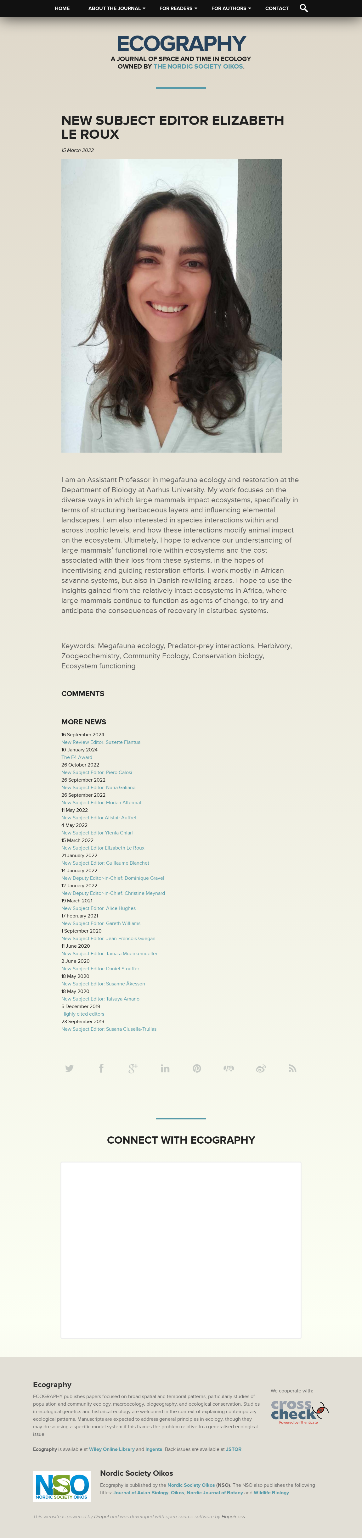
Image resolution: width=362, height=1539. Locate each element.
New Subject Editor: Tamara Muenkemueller (109, 954)
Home (62, 8)
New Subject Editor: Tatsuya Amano (100, 999)
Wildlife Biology (271, 1494)
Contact (277, 8)
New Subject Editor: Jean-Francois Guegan (108, 938)
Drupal (101, 1517)
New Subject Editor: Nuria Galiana (98, 787)
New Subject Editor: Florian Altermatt (102, 803)
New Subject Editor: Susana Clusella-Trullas (108, 1029)
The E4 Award (76, 757)
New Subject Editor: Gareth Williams (100, 923)
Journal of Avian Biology (140, 1494)
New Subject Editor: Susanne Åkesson (103, 984)
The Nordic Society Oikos (198, 66)
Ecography (181, 44)
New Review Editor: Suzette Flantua (100, 742)
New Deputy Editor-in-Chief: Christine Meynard (113, 893)
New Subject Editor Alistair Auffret (99, 818)
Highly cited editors (82, 1014)
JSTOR (233, 1450)
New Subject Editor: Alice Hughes (98, 908)
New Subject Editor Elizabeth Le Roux (102, 848)
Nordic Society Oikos (191, 1486)
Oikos (177, 1494)
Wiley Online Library (112, 1450)
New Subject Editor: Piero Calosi (96, 772)
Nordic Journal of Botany (215, 1494)
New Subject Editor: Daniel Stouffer (100, 969)
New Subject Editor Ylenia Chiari (97, 833)
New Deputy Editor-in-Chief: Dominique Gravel (112, 878)
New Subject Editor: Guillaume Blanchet (105, 863)
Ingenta (153, 1450)
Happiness (233, 1517)
